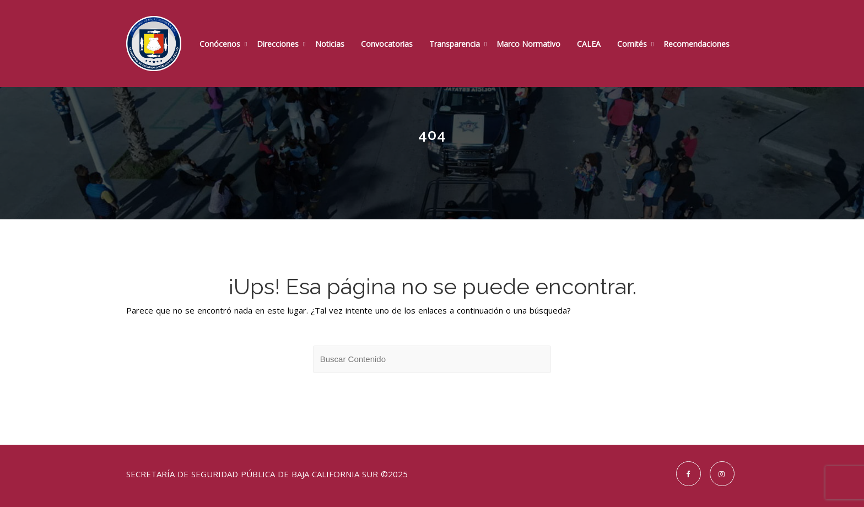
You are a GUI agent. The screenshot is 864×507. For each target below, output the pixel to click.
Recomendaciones (696, 44)
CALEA (589, 44)
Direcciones (278, 44)
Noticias (329, 44)
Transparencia (454, 44)
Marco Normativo (528, 44)
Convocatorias (387, 44)
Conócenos (219, 44)
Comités (632, 44)
